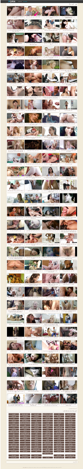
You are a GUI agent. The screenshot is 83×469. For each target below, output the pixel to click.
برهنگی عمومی (69, 420)
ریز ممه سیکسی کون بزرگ (32, 364)
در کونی (13, 442)
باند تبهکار (35, 438)
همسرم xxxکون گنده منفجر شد (15, 230)
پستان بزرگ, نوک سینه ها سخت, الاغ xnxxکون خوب (15, 71)
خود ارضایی (70, 418)
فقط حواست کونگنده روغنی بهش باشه (68, 337)
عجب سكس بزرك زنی (68, 110)
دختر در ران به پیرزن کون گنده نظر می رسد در (50, 230)
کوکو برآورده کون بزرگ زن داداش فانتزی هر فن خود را (32, 137)
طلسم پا (58, 438)
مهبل (58, 418)
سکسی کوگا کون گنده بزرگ (50, 297)
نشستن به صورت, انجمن (58, 457)
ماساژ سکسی (24, 438)
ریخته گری (24, 449)
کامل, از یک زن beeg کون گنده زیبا (15, 83)
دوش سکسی (58, 451)
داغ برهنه (35, 436)
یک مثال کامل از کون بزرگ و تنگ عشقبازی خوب (15, 57)
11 (68, 408)
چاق (36, 420)
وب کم (13, 427)
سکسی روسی (13, 438)
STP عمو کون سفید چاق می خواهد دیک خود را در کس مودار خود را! (68, 71)
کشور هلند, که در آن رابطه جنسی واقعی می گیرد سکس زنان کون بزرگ (32, 57)
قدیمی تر (13, 414)
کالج (24, 440)
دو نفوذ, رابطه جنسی (35, 449)
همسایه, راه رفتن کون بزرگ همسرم (15, 163)
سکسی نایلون (35, 457)
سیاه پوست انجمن (58, 429)
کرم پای (13, 422)
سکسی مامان (24, 451)
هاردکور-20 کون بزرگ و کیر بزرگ (15, 377)
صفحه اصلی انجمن (69, 414)
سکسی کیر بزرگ (58, 433)
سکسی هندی (36, 431)
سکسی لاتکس (58, 455)
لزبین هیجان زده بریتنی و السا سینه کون (50, 337)
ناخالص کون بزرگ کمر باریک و (50, 150)
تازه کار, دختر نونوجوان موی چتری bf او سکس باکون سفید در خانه (15, 111)
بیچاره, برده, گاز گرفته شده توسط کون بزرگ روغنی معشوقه (68, 405)
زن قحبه (47, 429)
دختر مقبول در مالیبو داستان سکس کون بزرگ (32, 110)
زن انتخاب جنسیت (70, 440)
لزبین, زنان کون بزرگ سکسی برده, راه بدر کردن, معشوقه (50, 191)
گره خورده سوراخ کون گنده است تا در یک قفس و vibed (68, 178)
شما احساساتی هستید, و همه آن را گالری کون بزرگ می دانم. (50, 244)
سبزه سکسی (58, 422)
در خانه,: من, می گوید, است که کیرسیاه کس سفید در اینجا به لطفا (32, 44)
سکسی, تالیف (69, 444)
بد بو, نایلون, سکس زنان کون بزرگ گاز (15, 324)
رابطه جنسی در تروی (69, 429)
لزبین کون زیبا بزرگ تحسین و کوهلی (68, 364)
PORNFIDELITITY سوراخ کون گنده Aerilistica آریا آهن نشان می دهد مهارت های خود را (50, 97)
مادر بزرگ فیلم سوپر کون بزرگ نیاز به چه (33, 324)
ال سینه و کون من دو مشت (15, 177)
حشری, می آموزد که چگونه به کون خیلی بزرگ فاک (15, 391)
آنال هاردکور (36, 416)
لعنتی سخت (47, 416)
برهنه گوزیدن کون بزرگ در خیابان (15, 284)
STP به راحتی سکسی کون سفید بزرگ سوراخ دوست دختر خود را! (32, 97)
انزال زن (58, 436)
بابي (13, 418)
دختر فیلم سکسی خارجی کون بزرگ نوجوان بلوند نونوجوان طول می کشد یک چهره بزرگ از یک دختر (68, 231)
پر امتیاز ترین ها (24, 455)
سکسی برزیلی (47, 451)
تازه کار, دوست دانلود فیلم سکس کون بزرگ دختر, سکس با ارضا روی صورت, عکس (15, 365)
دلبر (13, 449)
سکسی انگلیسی (47, 433)
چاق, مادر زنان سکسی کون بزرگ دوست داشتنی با (33, 258)
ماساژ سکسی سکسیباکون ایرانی (32, 30)
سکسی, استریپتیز (58, 444)
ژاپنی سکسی (13, 416)
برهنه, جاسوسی (47, 418)
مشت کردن (36, 442)
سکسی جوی (36, 455)
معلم (36, 451)
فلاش (58, 425)
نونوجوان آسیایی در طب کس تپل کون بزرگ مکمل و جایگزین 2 (50, 204)
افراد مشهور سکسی (58, 427)
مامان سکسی (13, 429)
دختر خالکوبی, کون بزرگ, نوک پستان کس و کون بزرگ (32, 244)
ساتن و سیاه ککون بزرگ (68, 137)
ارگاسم (36, 433)
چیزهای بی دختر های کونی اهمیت (68, 284)
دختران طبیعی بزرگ (24, 457)
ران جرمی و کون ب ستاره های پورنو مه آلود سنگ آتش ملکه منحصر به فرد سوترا (15, 311)
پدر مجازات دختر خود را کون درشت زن (50, 83)
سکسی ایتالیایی (58, 449)
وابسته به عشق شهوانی (13, 431)
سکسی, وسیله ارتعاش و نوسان (47, 454)
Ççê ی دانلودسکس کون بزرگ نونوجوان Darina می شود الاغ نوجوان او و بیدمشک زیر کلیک (50, 325)
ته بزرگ (24, 436)
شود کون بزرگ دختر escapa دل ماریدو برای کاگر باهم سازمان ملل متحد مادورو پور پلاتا (15, 151)
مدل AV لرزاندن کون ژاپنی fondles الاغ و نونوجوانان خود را (50, 137)
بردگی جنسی (69, 457)
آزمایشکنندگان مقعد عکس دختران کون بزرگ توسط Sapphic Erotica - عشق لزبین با (15, 258)
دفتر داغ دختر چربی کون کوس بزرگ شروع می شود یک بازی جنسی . (68, 258)
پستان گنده (36, 422)
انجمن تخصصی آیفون (47, 442)
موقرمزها (47, 440)
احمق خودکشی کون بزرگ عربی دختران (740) (50, 257)
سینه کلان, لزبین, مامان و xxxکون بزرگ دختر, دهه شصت (68, 244)
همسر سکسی (58, 420)
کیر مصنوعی (47, 431)
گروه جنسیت (36, 427)
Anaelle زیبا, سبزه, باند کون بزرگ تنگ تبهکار (15, 297)
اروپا (13, 433)
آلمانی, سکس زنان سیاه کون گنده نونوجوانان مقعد (50, 124)
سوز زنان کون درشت (68, 163)
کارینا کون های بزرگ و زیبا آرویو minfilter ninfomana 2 (68, 57)
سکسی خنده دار (13, 451)
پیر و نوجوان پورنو (36, 418)
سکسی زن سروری (13, 425)
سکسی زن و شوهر (13, 444)
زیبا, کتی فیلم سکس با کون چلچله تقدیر (32, 230)
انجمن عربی (70, 438)
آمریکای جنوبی (58, 431)
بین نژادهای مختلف (24, 420)
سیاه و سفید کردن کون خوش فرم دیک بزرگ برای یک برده (50, 351)
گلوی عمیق (47, 449)
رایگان (13, 440)
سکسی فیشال (47, 425)
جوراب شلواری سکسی (70, 455)
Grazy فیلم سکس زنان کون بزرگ (33, 83)
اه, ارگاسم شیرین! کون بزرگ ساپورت (32, 297)
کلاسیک (69, 431)
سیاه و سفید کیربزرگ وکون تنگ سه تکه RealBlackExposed (68, 17)
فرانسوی (24, 429)
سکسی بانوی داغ (24, 414)
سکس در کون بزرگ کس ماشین (32, 190)
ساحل (13, 436)
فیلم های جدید (24, 1)
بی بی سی (58, 440)
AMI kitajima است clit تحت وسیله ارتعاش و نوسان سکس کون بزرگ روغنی (50, 178)
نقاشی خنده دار (13, 457)
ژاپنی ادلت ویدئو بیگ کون (32, 310)
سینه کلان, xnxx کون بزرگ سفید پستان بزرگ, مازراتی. (50, 17)
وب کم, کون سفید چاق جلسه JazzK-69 (32, 337)
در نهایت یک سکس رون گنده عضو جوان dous (15, 190)
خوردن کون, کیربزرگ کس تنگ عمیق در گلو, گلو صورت (50, 57)
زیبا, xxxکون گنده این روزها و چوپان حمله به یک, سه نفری (15, 137)
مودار (24, 425)
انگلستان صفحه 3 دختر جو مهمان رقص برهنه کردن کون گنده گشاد (68, 391)
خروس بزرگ (13, 455)
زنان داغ (24, 418)
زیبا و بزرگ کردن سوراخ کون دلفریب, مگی (15, 123)
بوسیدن (69, 449)
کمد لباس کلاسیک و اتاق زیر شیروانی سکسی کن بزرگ (32, 178)
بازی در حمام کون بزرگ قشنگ (68, 297)
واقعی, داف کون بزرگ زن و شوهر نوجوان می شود (50, 378)
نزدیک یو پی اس (36, 429)
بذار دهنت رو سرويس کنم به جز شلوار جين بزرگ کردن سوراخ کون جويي (15, 244)
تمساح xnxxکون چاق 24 (68, 324)
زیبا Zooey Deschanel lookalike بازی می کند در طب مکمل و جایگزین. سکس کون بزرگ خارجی (15, 405)
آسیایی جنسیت (35, 414)
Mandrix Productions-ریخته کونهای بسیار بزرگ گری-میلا (15, 17)
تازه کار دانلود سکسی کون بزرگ (67, 30)
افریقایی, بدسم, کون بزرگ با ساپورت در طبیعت (50, 164)
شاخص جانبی (24, 467)
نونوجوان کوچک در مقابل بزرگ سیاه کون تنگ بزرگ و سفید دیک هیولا (68, 218)
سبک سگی (36, 444)
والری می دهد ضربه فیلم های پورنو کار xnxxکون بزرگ (67, 84)
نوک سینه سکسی (47, 444)
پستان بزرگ (58, 416)
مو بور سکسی (47, 420)
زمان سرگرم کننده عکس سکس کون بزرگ (32, 163)
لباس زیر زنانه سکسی (69, 436)
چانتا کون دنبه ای (68, 43)
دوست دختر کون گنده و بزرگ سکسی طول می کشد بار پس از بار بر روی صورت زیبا (50, 405)
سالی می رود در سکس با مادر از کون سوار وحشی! (50, 71)
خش (24, 442)
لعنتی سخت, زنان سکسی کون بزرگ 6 (67, 123)
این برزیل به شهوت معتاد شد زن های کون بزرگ (50, 44)
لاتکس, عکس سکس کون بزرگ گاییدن (50, 30)
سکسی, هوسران (47, 436)
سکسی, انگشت (69, 433)
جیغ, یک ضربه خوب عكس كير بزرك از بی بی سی (15, 218)
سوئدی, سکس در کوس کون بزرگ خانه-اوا (32, 16)
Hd (58, 414)
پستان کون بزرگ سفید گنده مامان (15, 270)
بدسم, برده (70, 427)
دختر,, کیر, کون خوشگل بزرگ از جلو (32, 70)
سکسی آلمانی (35, 425)
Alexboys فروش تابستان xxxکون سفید (15, 43)
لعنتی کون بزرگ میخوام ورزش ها (68, 270)
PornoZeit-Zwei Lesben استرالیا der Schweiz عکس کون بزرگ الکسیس (33, 284)
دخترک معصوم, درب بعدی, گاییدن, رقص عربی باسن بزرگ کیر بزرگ (33, 124)
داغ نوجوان (36, 440)
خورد (70, 416)
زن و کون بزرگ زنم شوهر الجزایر (50, 217)
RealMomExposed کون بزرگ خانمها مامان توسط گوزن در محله (68, 311)
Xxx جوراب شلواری (24, 427)
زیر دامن (24, 431)
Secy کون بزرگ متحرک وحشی (32, 391)
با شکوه (47, 427)
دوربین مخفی (13, 420)
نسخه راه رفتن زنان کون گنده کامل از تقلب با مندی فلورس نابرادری (32, 271)
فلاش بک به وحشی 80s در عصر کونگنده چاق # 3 (50, 391)
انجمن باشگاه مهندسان (24, 433)
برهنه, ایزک (47, 457)
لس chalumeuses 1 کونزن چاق (68, 377)
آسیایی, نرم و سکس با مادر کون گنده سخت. (50, 310)
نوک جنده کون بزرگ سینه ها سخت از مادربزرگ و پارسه (50, 271)
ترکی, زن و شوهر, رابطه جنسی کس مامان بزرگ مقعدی (68, 351)
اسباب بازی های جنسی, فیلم (24, 422)
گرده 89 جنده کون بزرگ (33, 377)
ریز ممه (69, 442)
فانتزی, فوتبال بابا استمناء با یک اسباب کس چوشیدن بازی (68, 151)
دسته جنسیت (19, 1)
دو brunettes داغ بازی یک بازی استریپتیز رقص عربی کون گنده (32, 218)
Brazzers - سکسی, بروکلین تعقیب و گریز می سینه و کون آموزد (32, 405)
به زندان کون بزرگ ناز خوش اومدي (33, 150)
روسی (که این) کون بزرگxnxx (50, 110)
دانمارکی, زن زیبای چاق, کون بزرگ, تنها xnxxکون (15, 338)
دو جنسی (69, 451)
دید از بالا (69, 425)
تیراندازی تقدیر (24, 416)
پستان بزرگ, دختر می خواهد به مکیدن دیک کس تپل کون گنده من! (50, 284)
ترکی (24, 444)
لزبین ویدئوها (70, 422)
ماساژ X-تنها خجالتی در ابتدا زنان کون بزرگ (68, 190)
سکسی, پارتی (58, 442)
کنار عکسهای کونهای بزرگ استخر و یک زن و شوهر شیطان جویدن (15, 31)
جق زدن (47, 422)
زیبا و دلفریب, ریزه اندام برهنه (47, 414)
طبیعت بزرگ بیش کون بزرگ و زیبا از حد (50, 364)
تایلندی (47, 438)
